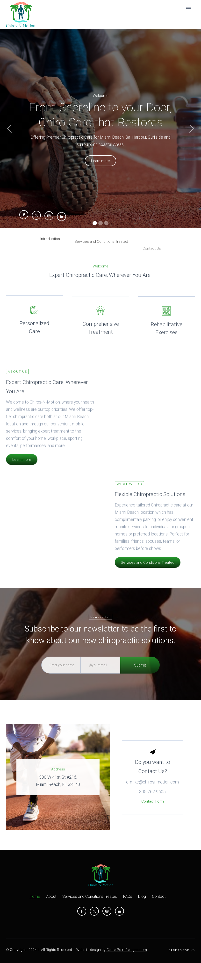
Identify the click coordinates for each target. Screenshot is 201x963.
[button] (9, 128)
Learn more (21, 467)
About (51, 896)
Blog (142, 896)
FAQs (127, 896)
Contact (158, 896)
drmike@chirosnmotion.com (152, 797)
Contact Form (152, 817)
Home (35, 896)
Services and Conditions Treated (147, 570)
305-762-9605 (152, 807)
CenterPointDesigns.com (127, 950)
